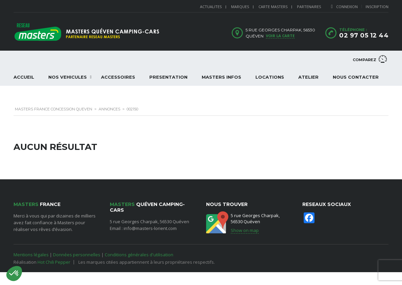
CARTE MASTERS (272, 6)
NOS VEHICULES (67, 77)
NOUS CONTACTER (356, 77)
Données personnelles (76, 255)
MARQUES (240, 6)
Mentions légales (31, 255)
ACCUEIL (24, 77)
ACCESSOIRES (118, 77)
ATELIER (308, 77)
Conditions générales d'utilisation (139, 255)
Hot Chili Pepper (53, 262)
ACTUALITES (211, 6)
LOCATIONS (269, 77)
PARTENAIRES (309, 6)
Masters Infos (221, 77)
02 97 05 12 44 (363, 35)
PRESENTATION (168, 77)
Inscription (377, 6)
